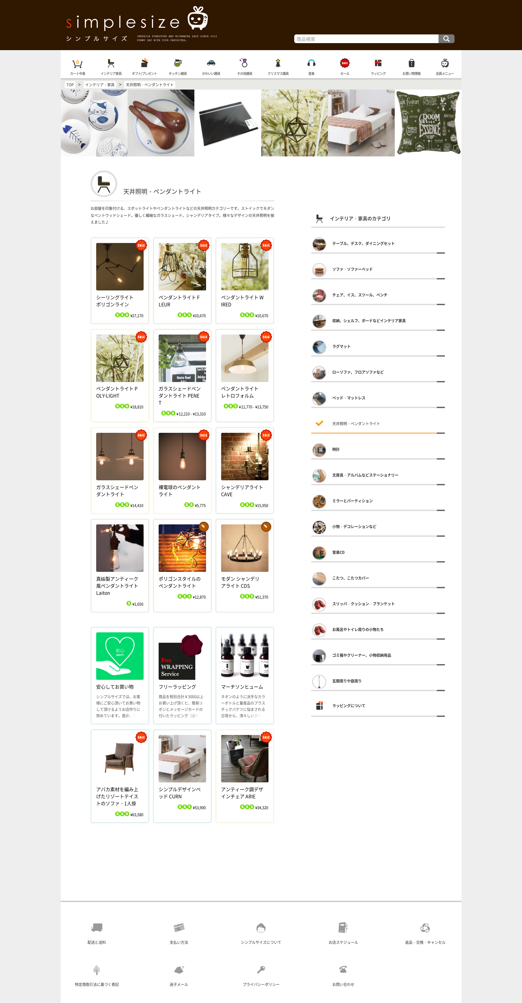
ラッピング (377, 73)
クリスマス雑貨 (277, 73)
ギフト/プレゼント (144, 73)
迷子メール (179, 984)
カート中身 (77, 73)
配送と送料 (97, 942)
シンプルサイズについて (261, 942)
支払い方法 (179, 942)
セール (344, 73)
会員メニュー (445, 73)
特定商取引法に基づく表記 (97, 984)
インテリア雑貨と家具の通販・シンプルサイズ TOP (261, 25)
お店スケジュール (343, 942)
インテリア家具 (110, 73)
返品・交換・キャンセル (425, 942)
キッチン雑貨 (178, 73)
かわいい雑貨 (211, 73)
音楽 (311, 73)
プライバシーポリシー (261, 984)
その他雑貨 (244, 73)
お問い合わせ (343, 984)
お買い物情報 (411, 73)
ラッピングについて (348, 706)
